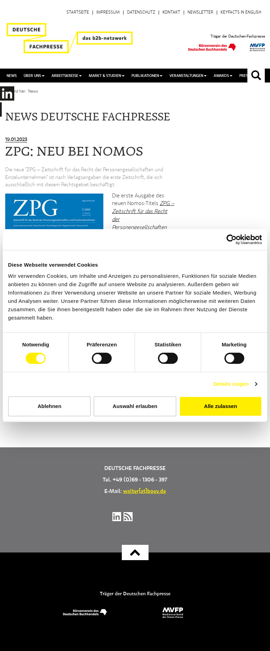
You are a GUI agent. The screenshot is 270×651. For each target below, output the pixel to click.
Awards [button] (223, 76)
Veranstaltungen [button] (188, 76)
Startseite (77, 12)
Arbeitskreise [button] (66, 76)
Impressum (108, 12)
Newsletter (200, 12)
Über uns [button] (34, 76)
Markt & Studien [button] (107, 76)
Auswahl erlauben (135, 406)
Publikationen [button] (147, 76)
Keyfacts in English (241, 12)
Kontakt (171, 12)
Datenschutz (141, 12)
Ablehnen (49, 406)
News (12, 76)
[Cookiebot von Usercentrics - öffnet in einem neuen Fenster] (231, 239)
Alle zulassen (220, 406)
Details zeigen (230, 384)
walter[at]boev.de (144, 491)
